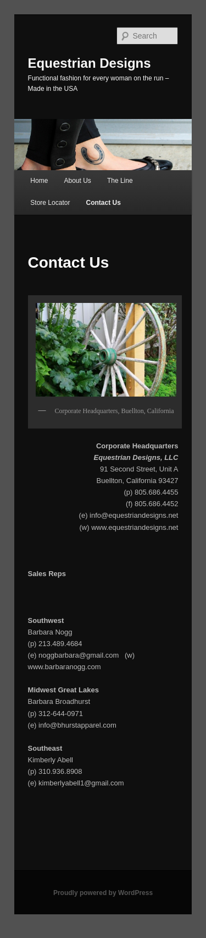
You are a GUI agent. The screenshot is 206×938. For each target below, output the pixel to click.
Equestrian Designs (89, 63)
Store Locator (50, 203)
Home (39, 181)
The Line (120, 181)
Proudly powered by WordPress (103, 893)
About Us (77, 181)
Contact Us (103, 203)
